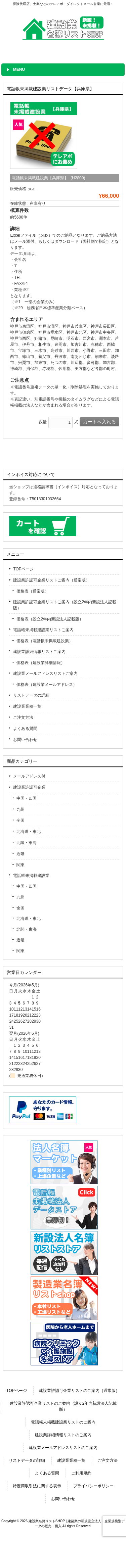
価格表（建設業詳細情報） (40, 662)
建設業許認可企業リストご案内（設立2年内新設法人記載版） (64, 605)
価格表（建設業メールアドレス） (46, 684)
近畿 (20, 853)
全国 (20, 820)
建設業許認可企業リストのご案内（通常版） (79, 1390)
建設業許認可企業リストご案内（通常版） (51, 580)
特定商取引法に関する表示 (37, 1486)
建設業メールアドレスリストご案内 (45, 673)
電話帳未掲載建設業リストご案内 (43, 629)
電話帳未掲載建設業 (31, 875)
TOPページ (23, 569)
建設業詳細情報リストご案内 (39, 651)
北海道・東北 (28, 831)
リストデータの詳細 (31, 695)
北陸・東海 (26, 842)
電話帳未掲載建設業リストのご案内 (63, 1422)
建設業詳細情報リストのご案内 (63, 1435)
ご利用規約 (81, 1473)
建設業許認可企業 (29, 787)
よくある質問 (25, 728)
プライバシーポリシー (93, 1486)
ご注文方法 (23, 717)
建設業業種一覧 (27, 706)
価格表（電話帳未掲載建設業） (44, 641)
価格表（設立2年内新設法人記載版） (49, 619)
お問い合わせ (25, 739)
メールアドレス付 (29, 776)
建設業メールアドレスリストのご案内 (63, 1447)
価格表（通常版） (32, 591)
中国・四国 (26, 798)
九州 (20, 809)
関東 (20, 864)
